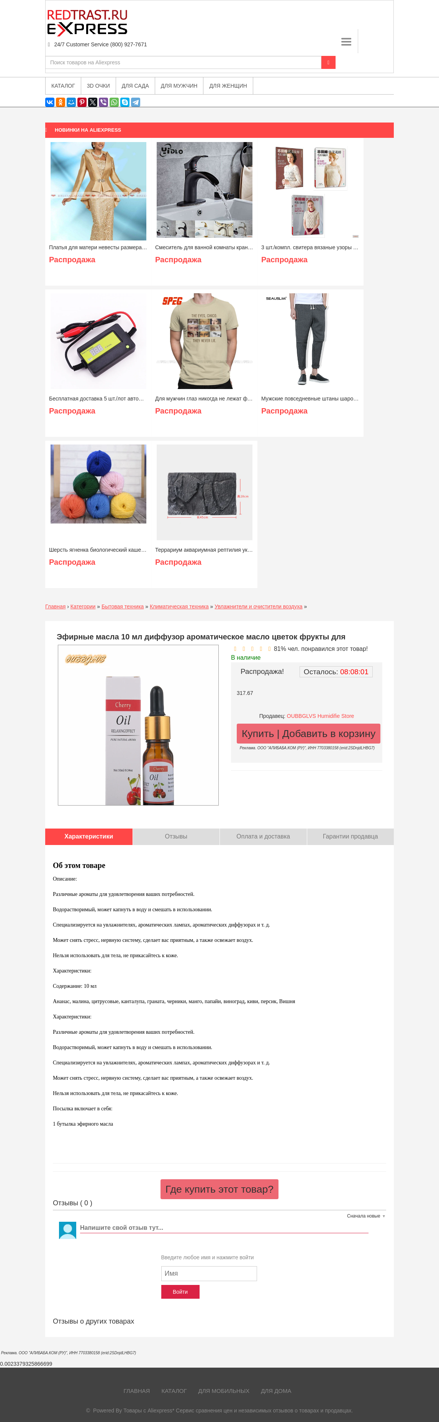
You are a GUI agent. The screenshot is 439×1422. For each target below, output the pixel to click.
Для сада (135, 86)
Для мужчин (179, 86)
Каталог (174, 1391)
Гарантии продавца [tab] (350, 836)
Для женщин (228, 86)
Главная (55, 606)
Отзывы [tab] (176, 836)
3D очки (98, 86)
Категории (83, 606)
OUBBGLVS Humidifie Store (320, 716)
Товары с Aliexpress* (148, 1410)
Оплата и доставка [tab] (263, 836)
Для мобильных (224, 1391)
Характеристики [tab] (88, 836)
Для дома (276, 1391)
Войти (180, 1292)
